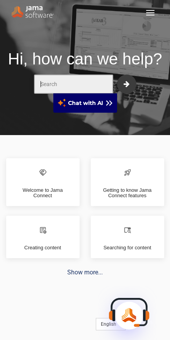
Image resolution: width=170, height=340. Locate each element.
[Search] (73, 84)
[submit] (126, 84)
